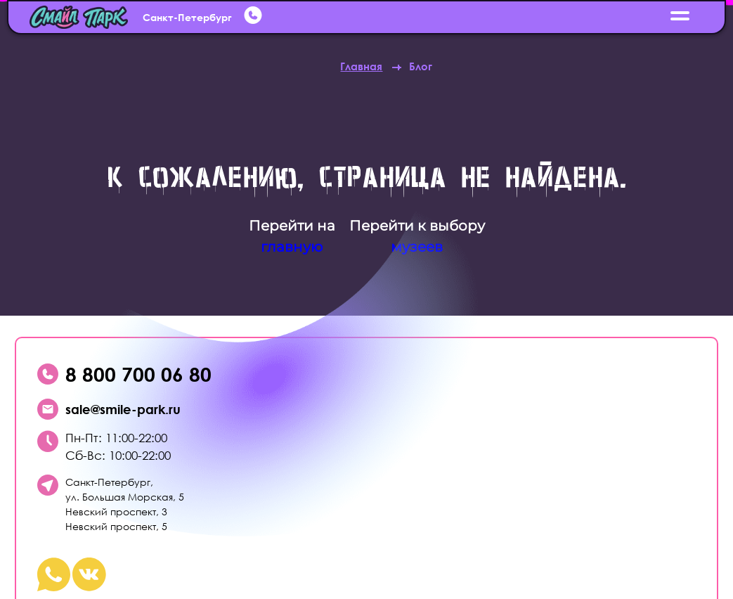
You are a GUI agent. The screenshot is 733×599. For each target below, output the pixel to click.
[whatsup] (254, 17)
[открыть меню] (680, 17)
